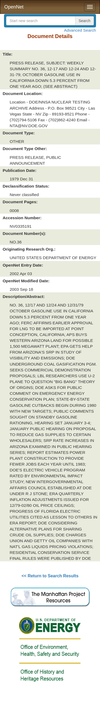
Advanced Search (80, 30)
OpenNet (13, 7)
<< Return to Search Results (50, 576)
